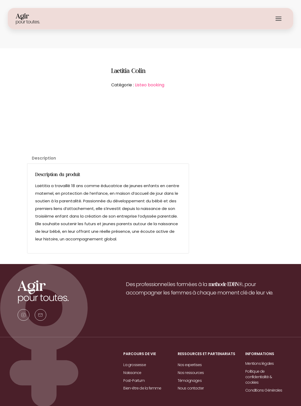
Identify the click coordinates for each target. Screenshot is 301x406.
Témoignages (190, 380)
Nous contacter (191, 387)
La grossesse (134, 364)
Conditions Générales (263, 389)
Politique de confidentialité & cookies (258, 376)
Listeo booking (149, 85)
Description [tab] (44, 158)
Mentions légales (259, 363)
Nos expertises (190, 364)
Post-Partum (134, 380)
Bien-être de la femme (142, 387)
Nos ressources (191, 372)
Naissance (132, 372)
